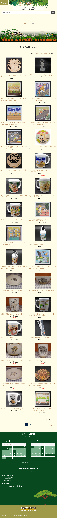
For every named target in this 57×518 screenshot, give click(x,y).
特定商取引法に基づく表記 (11, 475)
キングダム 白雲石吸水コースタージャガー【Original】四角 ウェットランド (42, 219)
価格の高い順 (47, 53)
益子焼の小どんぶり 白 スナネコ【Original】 (13, 360)
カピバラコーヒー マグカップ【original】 (12, 409)
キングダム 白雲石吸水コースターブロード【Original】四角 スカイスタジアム (42, 267)
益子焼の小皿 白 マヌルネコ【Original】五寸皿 (13, 290)
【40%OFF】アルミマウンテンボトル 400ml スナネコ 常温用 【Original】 (14, 267)
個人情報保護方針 (8, 478)
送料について (7, 480)
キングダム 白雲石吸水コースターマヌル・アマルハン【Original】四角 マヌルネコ (14, 147)
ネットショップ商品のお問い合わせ (13, 486)
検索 (53, 12)
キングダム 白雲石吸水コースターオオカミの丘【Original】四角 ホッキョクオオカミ (42, 409)
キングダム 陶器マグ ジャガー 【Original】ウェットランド (14, 196)
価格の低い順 (39, 53)
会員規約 (6, 483)
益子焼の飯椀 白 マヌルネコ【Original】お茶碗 (41, 290)
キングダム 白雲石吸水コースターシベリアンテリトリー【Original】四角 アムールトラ (42, 99)
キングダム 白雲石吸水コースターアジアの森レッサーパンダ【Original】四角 (42, 123)
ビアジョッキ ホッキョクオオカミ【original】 (42, 75)
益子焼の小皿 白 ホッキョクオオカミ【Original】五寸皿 (14, 384)
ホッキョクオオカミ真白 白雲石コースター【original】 (42, 147)
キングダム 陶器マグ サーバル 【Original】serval (14, 219)
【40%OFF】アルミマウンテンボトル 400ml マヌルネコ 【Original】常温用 (42, 243)
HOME (24, 23)
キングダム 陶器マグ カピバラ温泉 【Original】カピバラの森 (42, 170)
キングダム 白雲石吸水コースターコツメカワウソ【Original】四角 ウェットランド (14, 243)
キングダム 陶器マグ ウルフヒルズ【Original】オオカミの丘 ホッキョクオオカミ (42, 314)
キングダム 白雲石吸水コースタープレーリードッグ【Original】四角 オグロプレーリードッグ (14, 99)
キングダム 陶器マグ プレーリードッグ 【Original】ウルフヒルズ (42, 196)
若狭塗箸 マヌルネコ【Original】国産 (39, 337)
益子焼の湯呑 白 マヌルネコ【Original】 (40, 360)
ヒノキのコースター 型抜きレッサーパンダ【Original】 (14, 170)
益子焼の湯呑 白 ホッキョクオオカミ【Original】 (14, 314)
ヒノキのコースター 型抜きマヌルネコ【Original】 (14, 75)
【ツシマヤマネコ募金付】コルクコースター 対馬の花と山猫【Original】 (42, 384)
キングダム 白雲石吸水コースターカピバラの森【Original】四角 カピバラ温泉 (13, 123)
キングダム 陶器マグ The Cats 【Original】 (13, 337)
